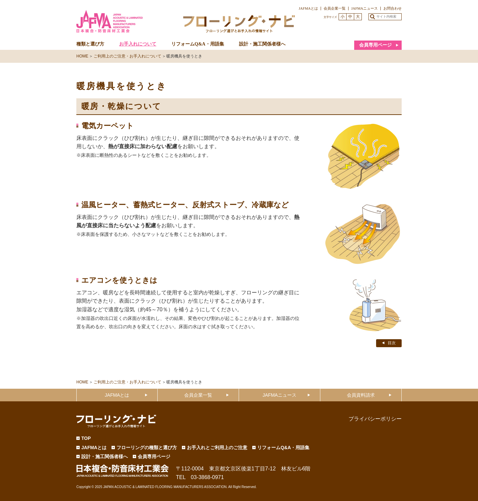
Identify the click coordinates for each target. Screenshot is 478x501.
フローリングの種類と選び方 (147, 447)
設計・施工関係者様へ (262, 44)
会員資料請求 (361, 395)
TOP (86, 438)
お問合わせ (392, 8)
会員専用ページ (375, 45)
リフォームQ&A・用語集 (197, 44)
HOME (82, 56)
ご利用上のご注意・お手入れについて (127, 56)
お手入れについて (137, 44)
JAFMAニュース (364, 8)
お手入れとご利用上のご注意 (217, 447)
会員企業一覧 (335, 8)
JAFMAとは (308, 8)
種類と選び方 (90, 44)
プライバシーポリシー (375, 419)
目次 (392, 343)
